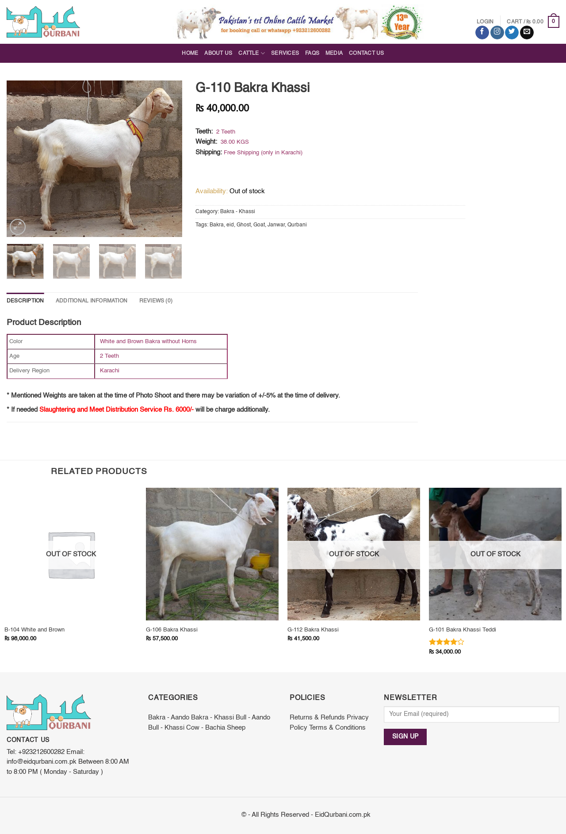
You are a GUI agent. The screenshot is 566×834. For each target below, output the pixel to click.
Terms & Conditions (337, 728)
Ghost (244, 225)
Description (25, 301)
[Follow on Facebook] (482, 32)
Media (334, 53)
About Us (218, 53)
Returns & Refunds (317, 718)
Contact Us (366, 53)
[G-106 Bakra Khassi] (212, 554)
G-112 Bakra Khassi (313, 630)
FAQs (312, 53)
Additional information (91, 301)
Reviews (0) (156, 301)
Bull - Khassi (166, 728)
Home (190, 53)
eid (230, 225)
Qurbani (297, 225)
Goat (259, 225)
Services (285, 53)
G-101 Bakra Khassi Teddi (462, 630)
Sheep (236, 728)
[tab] (25, 301)
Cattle (251, 53)
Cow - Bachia (205, 728)
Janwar (276, 225)
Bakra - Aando (168, 718)
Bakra (217, 225)
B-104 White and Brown (34, 630)
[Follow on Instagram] (497, 32)
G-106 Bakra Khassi (172, 630)
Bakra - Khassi (237, 211)
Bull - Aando (253, 718)
